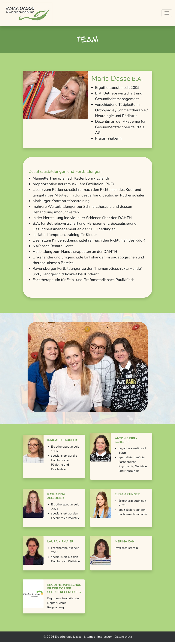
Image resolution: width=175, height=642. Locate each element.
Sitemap (89, 637)
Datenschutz (123, 637)
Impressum (105, 637)
